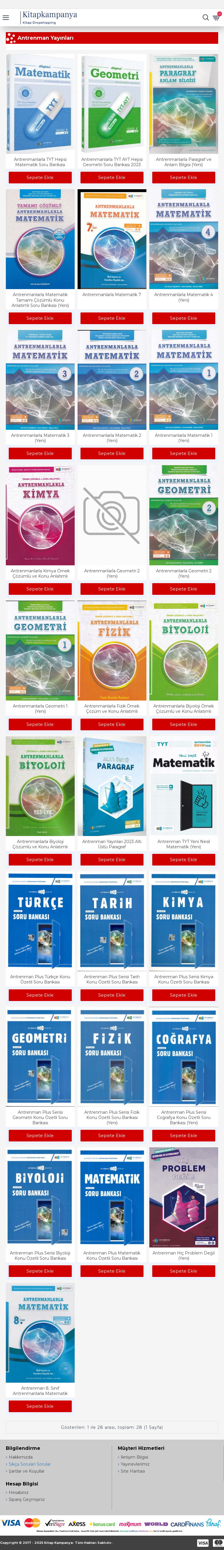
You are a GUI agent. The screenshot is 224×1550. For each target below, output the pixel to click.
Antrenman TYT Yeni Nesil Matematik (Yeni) (184, 844)
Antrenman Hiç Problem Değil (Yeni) (184, 1255)
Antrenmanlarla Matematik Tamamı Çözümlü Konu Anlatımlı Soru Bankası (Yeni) (40, 300)
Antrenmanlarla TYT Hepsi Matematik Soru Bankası (40, 162)
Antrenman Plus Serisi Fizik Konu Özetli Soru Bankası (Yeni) (111, 1117)
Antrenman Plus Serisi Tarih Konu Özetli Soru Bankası (112, 979)
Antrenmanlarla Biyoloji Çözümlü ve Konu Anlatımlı (40, 844)
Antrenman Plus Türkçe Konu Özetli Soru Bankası (40, 979)
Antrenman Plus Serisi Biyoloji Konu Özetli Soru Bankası (40, 1255)
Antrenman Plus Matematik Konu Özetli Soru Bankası (111, 1255)
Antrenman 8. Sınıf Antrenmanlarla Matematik (40, 1391)
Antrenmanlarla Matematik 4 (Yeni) (183, 297)
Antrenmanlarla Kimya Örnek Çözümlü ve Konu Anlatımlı (40, 573)
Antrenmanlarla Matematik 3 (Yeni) (40, 438)
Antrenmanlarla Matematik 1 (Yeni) (184, 438)
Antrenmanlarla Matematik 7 (112, 294)
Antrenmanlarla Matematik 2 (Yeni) (112, 438)
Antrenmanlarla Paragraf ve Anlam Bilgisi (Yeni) (183, 162)
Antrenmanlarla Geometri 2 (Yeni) (112, 573)
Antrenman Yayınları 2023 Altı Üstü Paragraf (111, 844)
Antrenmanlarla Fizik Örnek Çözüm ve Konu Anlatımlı (111, 708)
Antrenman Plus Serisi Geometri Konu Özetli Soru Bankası (40, 1117)
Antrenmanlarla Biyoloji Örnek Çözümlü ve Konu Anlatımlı (183, 708)
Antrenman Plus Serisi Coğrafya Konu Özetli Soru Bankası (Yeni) (184, 1117)
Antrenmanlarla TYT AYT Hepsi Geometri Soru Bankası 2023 (112, 162)
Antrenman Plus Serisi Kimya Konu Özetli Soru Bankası (183, 979)
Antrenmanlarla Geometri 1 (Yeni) (40, 708)
